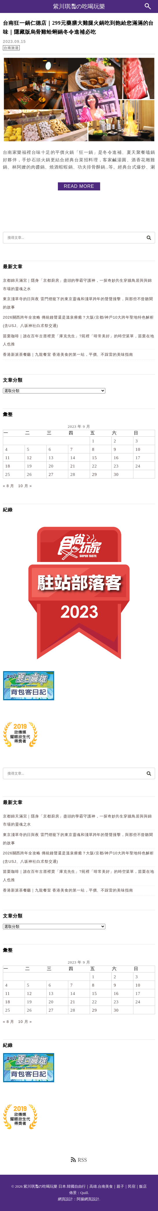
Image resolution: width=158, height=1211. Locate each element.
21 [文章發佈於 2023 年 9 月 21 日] (72, 466)
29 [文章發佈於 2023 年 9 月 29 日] (94, 474)
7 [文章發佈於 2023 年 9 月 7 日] (71, 449)
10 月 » (25, 486)
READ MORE (79, 186)
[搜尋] (149, 237)
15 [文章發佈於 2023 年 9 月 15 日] (94, 457)
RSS (79, 1160)
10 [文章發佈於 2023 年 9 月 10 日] (137, 449)
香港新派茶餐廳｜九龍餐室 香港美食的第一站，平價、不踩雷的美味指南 (68, 354)
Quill (84, 1193)
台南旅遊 (11, 48)
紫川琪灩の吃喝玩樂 (79, 6)
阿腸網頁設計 (88, 1199)
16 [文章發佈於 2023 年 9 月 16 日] (116, 457)
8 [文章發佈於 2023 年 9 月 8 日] (93, 449)
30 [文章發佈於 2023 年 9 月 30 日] (116, 474)
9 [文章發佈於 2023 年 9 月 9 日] (115, 449)
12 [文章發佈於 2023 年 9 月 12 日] (29, 457)
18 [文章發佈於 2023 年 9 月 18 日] (7, 466)
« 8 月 (8, 486)
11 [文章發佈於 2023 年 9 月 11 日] (7, 457)
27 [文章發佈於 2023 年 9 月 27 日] (51, 474)
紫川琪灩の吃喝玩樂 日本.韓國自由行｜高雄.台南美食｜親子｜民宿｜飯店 (85, 1186)
